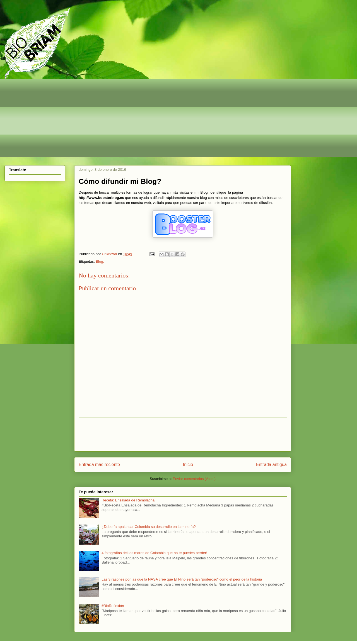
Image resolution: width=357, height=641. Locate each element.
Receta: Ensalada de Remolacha (128, 500)
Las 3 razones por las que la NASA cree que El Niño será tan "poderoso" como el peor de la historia (182, 579)
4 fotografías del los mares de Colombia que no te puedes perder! (154, 553)
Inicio (188, 464)
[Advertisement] (176, 118)
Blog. (100, 261)
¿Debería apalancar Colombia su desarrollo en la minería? (149, 527)
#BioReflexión (113, 606)
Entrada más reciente (99, 464)
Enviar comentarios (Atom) (194, 479)
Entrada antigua (271, 464)
